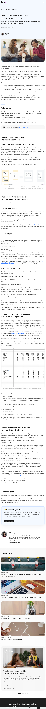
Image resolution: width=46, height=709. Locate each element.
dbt (20, 475)
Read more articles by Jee (14, 542)
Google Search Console (36, 224)
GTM (7, 331)
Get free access (9, 521)
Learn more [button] (34, 707)
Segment (13, 333)
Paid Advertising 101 (23, 127)
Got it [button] (39, 707)
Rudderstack (21, 333)
